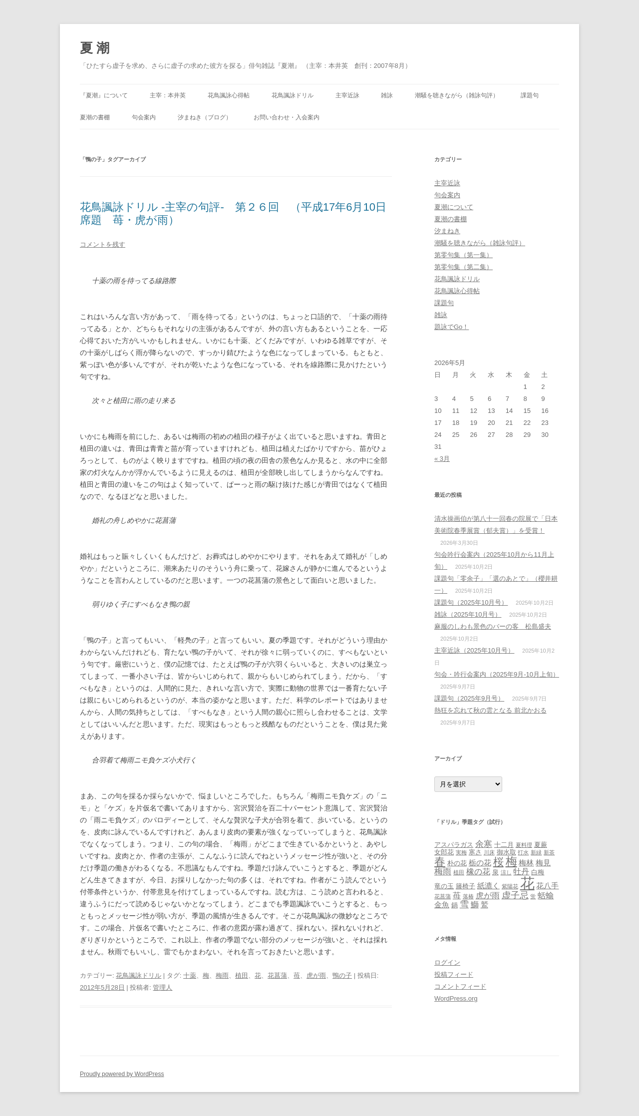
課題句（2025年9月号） (469, 698)
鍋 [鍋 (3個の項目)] (454, 905)
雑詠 (387, 95)
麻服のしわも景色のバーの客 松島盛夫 (492, 626)
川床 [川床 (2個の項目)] (489, 852)
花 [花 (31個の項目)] (527, 883)
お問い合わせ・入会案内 (287, 117)
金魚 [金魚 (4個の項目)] (441, 905)
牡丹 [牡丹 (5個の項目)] (521, 871)
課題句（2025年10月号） (471, 602)
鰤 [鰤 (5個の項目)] (475, 904)
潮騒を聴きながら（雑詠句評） (457, 95)
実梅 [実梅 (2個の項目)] (461, 852)
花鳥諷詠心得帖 (229, 95)
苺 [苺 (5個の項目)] (457, 895)
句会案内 (144, 117)
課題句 (530, 95)
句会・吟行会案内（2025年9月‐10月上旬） (496, 674)
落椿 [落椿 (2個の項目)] (468, 896)
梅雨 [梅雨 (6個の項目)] (442, 871)
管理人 (162, 987)
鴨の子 (342, 975)
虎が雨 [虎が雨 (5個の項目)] (488, 895)
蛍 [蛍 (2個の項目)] (533, 896)
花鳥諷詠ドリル (293, 95)
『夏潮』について (104, 95)
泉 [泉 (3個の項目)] (495, 872)
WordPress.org (455, 998)
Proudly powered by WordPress (122, 1074)
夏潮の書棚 (95, 117)
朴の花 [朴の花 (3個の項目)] (457, 863)
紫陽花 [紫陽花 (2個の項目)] (510, 886)
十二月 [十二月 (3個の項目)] (504, 844)
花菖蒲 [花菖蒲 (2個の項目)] (442, 896)
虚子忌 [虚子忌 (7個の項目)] (515, 895)
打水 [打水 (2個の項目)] (523, 852)
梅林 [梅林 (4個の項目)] (526, 863)
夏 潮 (94, 47)
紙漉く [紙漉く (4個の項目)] (488, 886)
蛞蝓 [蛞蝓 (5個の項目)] (546, 895)
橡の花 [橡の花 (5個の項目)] (478, 871)
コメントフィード (460, 986)
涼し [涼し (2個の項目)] (506, 872)
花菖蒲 (277, 975)
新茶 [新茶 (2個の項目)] (549, 852)
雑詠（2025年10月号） (467, 614)
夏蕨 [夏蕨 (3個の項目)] (540, 844)
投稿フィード (453, 974)
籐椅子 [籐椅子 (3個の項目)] (465, 886)
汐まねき (447, 231)
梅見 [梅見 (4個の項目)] (543, 863)
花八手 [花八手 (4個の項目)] (547, 886)
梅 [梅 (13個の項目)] (511, 861)
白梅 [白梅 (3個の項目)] (537, 872)
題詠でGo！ (451, 327)
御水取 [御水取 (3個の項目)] (506, 852)
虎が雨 (316, 975)
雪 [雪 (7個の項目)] (464, 904)
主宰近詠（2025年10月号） (474, 650)
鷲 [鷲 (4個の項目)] (484, 905)
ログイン (447, 962)
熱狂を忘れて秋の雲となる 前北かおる (490, 710)
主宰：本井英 (168, 95)
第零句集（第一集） (463, 255)
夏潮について (453, 207)
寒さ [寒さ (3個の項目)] (475, 852)
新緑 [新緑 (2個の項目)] (536, 852)
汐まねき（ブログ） (205, 117)
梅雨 (222, 975)
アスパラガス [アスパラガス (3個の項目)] (453, 844)
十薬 (189, 975)
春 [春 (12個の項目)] (439, 861)
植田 (241, 975)
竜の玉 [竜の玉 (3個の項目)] (444, 886)
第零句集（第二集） (463, 267)
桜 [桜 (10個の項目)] (498, 861)
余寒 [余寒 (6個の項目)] (483, 844)
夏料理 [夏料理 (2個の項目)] (524, 845)
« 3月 (442, 458)
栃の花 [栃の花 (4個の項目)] (480, 863)
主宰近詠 (347, 95)
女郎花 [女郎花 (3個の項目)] (444, 852)
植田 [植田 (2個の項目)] (458, 872)
